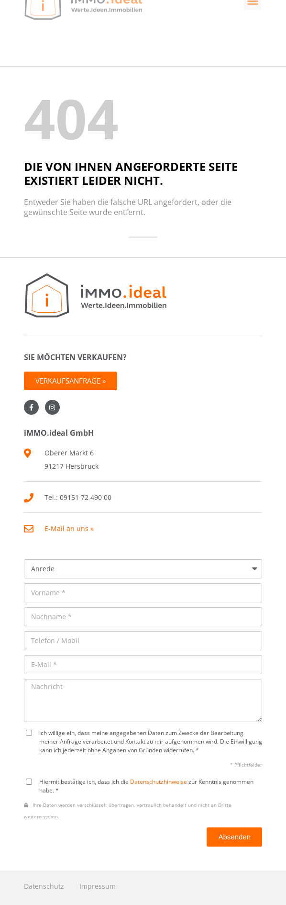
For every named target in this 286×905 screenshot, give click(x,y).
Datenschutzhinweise (158, 781)
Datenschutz (44, 886)
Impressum (97, 886)
